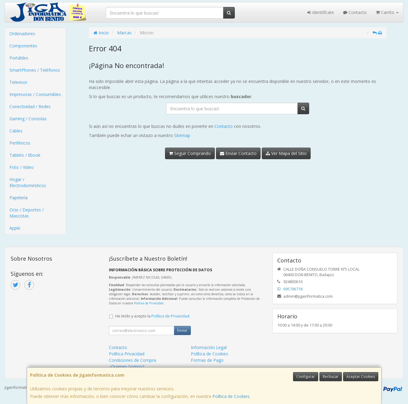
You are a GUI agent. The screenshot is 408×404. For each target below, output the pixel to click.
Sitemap (182, 135)
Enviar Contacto (238, 153)
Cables (15, 131)
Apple (14, 228)
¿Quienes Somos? (126, 366)
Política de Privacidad (149, 303)
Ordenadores (22, 33)
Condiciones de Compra (132, 360)
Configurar (305, 376)
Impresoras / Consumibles (35, 94)
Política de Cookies (231, 396)
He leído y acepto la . (152, 316)
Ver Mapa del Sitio (286, 153)
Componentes (23, 46)
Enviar (182, 330)
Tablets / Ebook (24, 155)
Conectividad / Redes (30, 106)
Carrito (387, 12)
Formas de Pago (207, 360)
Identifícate (320, 12)
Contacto (355, 12)
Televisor (18, 82)
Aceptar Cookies (360, 376)
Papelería (18, 197)
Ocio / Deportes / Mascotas (26, 213)
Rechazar (331, 376)
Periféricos (19, 143)
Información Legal (209, 347)
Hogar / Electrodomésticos (27, 182)
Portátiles (18, 58)
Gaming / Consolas (28, 119)
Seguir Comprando (190, 153)
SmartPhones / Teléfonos (34, 70)
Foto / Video (21, 167)
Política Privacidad (126, 354)
